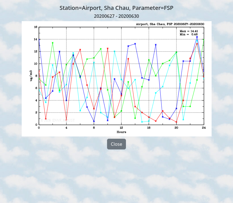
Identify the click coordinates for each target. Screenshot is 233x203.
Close (116, 144)
